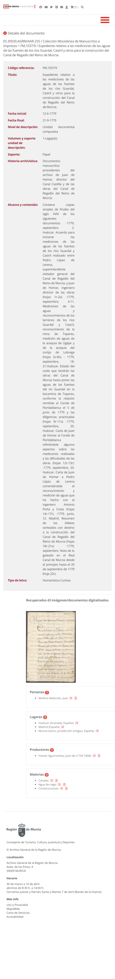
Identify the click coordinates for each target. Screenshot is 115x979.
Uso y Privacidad (17, 905)
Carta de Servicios (18, 913)
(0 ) (74, 7)
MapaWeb (13, 909)
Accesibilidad (15, 917)
